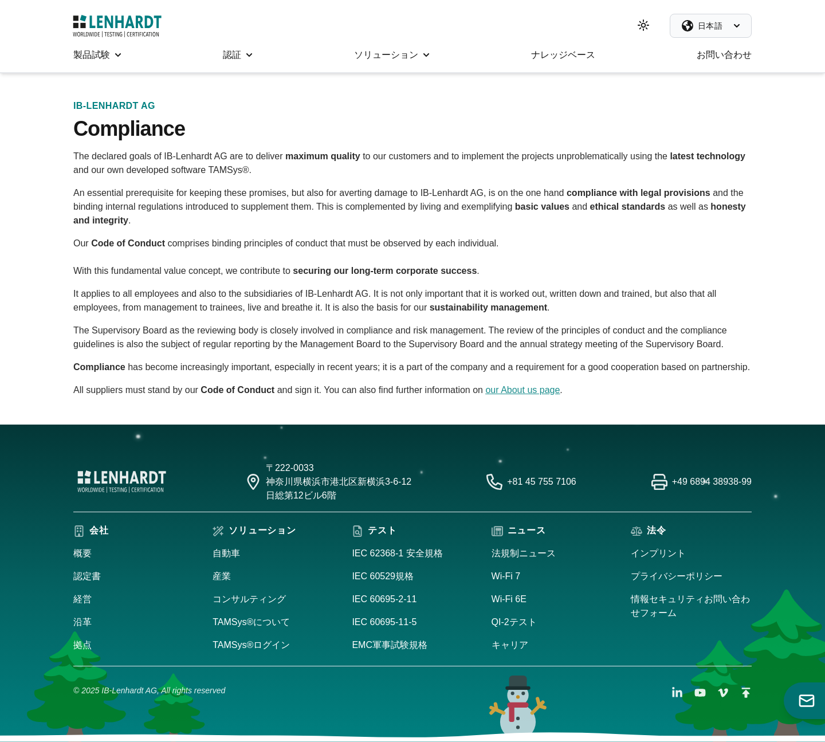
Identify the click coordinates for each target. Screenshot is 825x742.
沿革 (82, 622)
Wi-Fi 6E (509, 599)
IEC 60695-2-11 (384, 599)
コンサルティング (249, 599)
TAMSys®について (251, 622)
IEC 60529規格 (383, 576)
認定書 (87, 576)
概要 (82, 553)
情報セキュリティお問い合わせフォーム (690, 606)
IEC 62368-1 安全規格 (397, 553)
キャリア (510, 645)
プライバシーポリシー (676, 576)
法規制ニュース (524, 553)
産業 (222, 576)
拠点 (82, 645)
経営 (82, 599)
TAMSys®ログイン (251, 645)
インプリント (658, 553)
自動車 (226, 553)
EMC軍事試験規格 (389, 645)
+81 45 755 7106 (541, 481)
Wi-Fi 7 (506, 576)
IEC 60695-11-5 (384, 622)
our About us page (522, 390)
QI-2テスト (514, 622)
